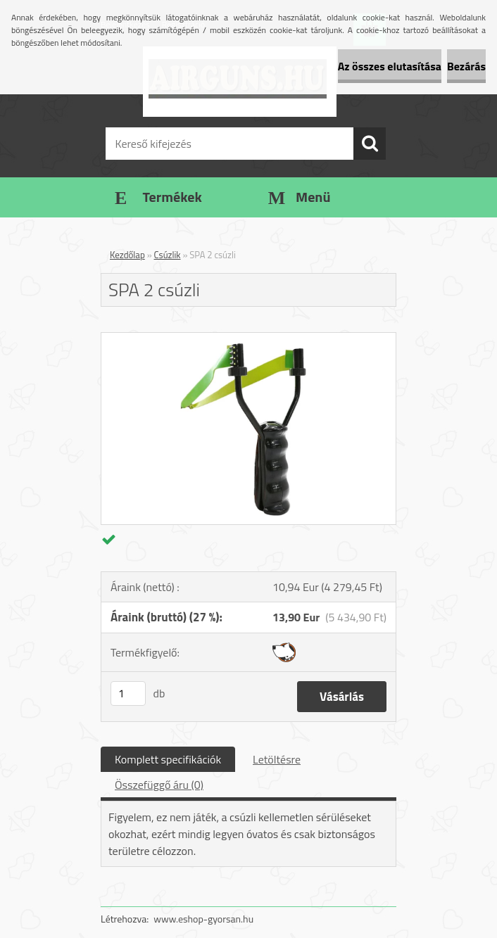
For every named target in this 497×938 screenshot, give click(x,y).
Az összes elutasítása (389, 66)
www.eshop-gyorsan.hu (203, 918)
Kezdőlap (127, 255)
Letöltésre (277, 759)
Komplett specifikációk (168, 759)
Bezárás (466, 66)
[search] (369, 143)
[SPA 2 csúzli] (248, 338)
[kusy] (128, 693)
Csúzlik (167, 255)
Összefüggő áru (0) (159, 784)
